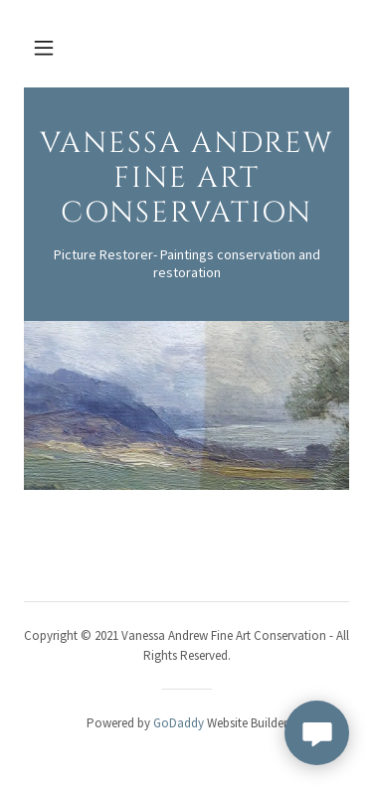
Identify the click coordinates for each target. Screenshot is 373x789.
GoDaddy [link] (178, 722)
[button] (44, 48)
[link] (186, 217)
